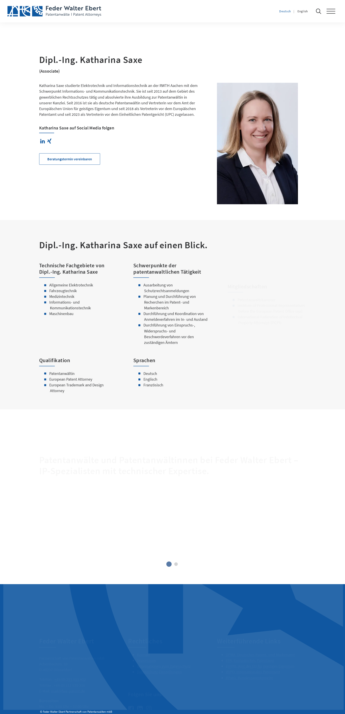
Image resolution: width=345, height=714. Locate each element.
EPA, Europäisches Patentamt (250, 655)
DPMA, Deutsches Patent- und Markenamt (260, 649)
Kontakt (143, 649)
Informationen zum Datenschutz (164, 660)
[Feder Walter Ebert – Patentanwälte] (54, 11)
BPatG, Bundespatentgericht (249, 672)
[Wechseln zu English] (307, 11)
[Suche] (320, 11)
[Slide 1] (168, 564)
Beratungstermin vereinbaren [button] (69, 175)
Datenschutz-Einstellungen (159, 666)
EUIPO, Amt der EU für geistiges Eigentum (260, 660)
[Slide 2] (176, 564)
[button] (333, 11)
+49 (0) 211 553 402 (70, 674)
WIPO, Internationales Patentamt (253, 666)
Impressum (146, 655)
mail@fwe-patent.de (68, 685)
